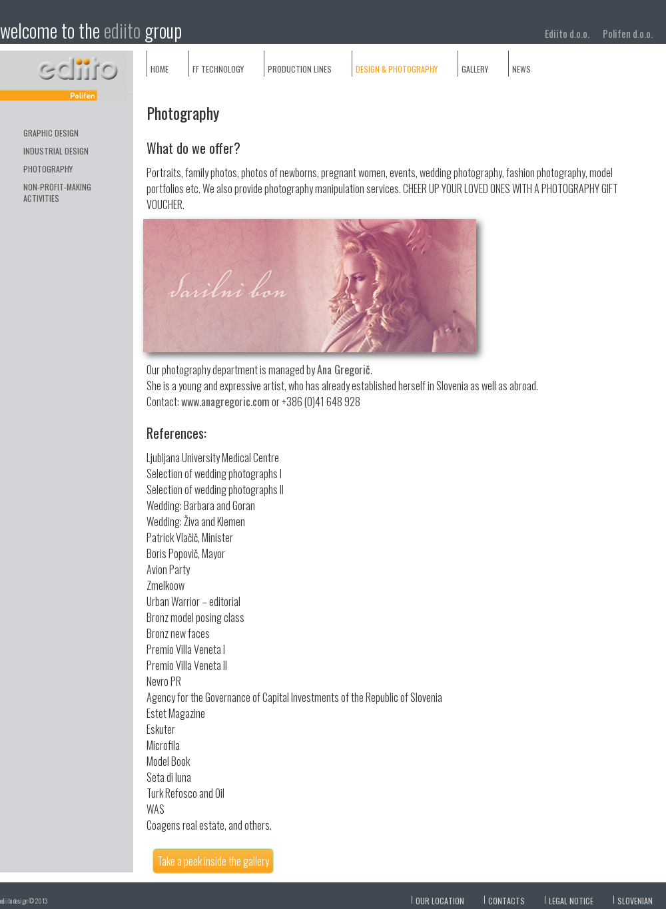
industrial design (56, 150)
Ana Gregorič (343, 370)
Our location (440, 900)
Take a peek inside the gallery (213, 861)
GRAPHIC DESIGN (51, 133)
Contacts (506, 900)
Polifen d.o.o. (628, 33)
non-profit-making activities (57, 192)
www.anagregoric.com (225, 402)
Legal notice (571, 900)
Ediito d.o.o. (567, 33)
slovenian (635, 900)
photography (48, 168)
